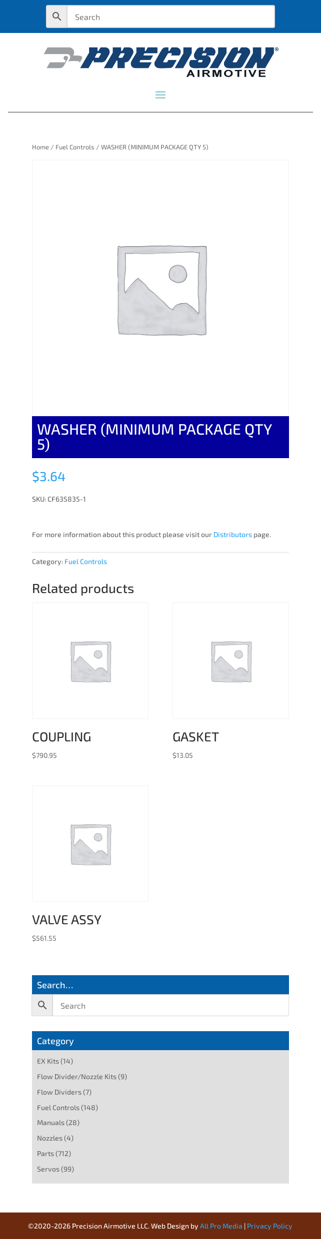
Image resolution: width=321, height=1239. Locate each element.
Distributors (233, 534)
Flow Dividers (59, 1092)
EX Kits (48, 1061)
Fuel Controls (75, 147)
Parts (45, 1153)
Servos (48, 1169)
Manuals (50, 1122)
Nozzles (49, 1138)
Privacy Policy (269, 1226)
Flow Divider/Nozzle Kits (76, 1076)
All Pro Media (221, 1226)
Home (40, 147)
